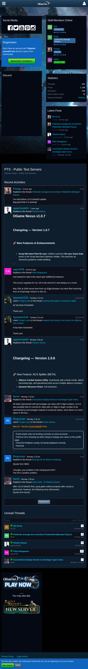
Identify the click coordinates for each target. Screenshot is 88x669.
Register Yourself (21, 61)
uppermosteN (57, 137)
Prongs (57, 49)
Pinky (56, 36)
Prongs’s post (24, 301)
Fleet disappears (59, 141)
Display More (44, 502)
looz (55, 26)
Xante (56, 59)
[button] (3, 3)
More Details (8, 665)
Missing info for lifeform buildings (46, 459)
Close (18, 665)
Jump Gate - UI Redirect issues (46, 482)
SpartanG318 (20, 297)
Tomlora (81, 97)
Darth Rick (56, 145)
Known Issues (49, 422)
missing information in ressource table (59, 301)
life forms (56, 117)
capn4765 (18, 269)
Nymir (54, 155)
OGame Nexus (58, 134)
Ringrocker (19, 419)
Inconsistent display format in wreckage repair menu (55, 399)
